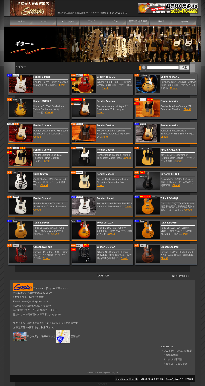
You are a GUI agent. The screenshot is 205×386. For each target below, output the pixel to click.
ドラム (114, 21)
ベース (44, 21)
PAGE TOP (103, 275)
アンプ (91, 21)
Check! (61, 85)
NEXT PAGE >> (180, 276)
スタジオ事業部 (174, 359)
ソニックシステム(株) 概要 (178, 351)
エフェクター (68, 21)
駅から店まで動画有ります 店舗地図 (46, 336)
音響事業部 (172, 355)
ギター (21, 21)
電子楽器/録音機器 (138, 21)
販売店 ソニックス (176, 364)
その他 (184, 21)
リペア (161, 21)
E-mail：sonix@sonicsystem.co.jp (30, 301)
